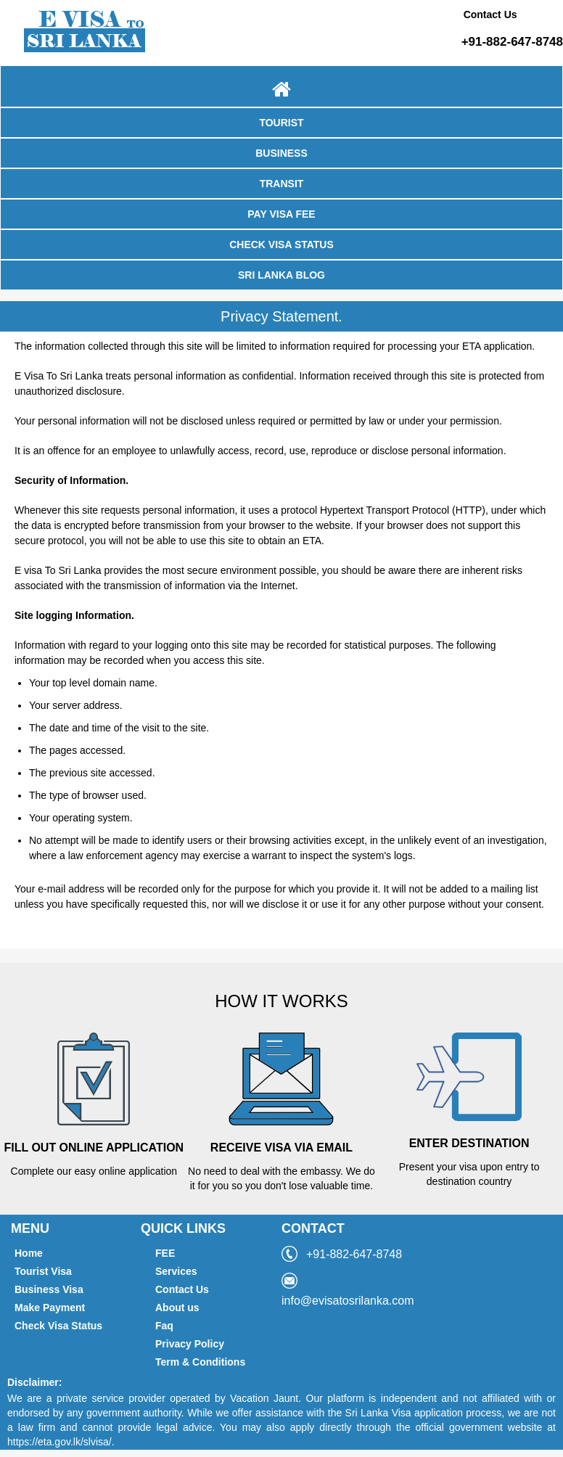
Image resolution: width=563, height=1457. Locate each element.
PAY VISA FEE (281, 214)
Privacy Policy (189, 1344)
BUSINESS (281, 153)
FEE (165, 1253)
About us (177, 1307)
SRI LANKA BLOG (281, 275)
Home (29, 1253)
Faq (164, 1325)
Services (176, 1271)
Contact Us (182, 1289)
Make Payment (50, 1307)
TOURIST (281, 122)
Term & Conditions (200, 1362)
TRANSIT (282, 183)
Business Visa (49, 1289)
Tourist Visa (43, 1271)
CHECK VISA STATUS (281, 244)
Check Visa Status (58, 1325)
